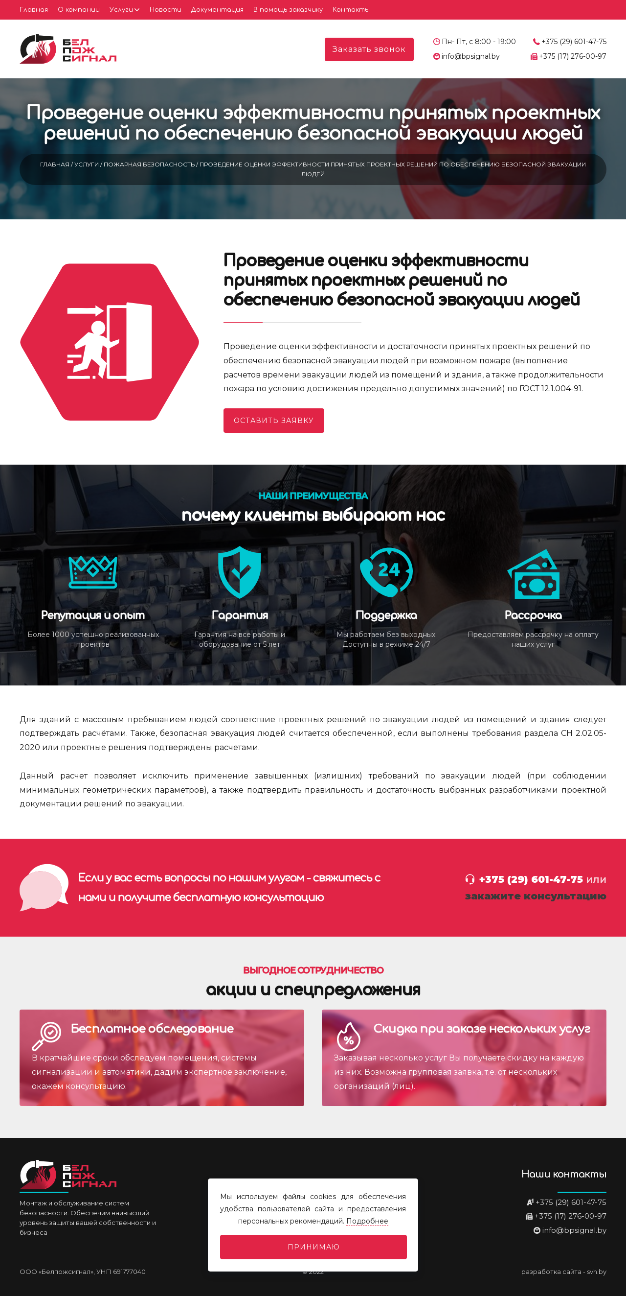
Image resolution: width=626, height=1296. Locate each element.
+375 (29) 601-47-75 (573, 41)
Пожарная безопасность (150, 164)
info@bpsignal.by (471, 56)
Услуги (121, 9)
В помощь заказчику (288, 9)
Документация (217, 9)
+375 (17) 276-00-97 (572, 56)
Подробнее (367, 1221)
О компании (79, 9)
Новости (165, 9)
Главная (34, 9)
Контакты (351, 9)
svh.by (596, 1271)
